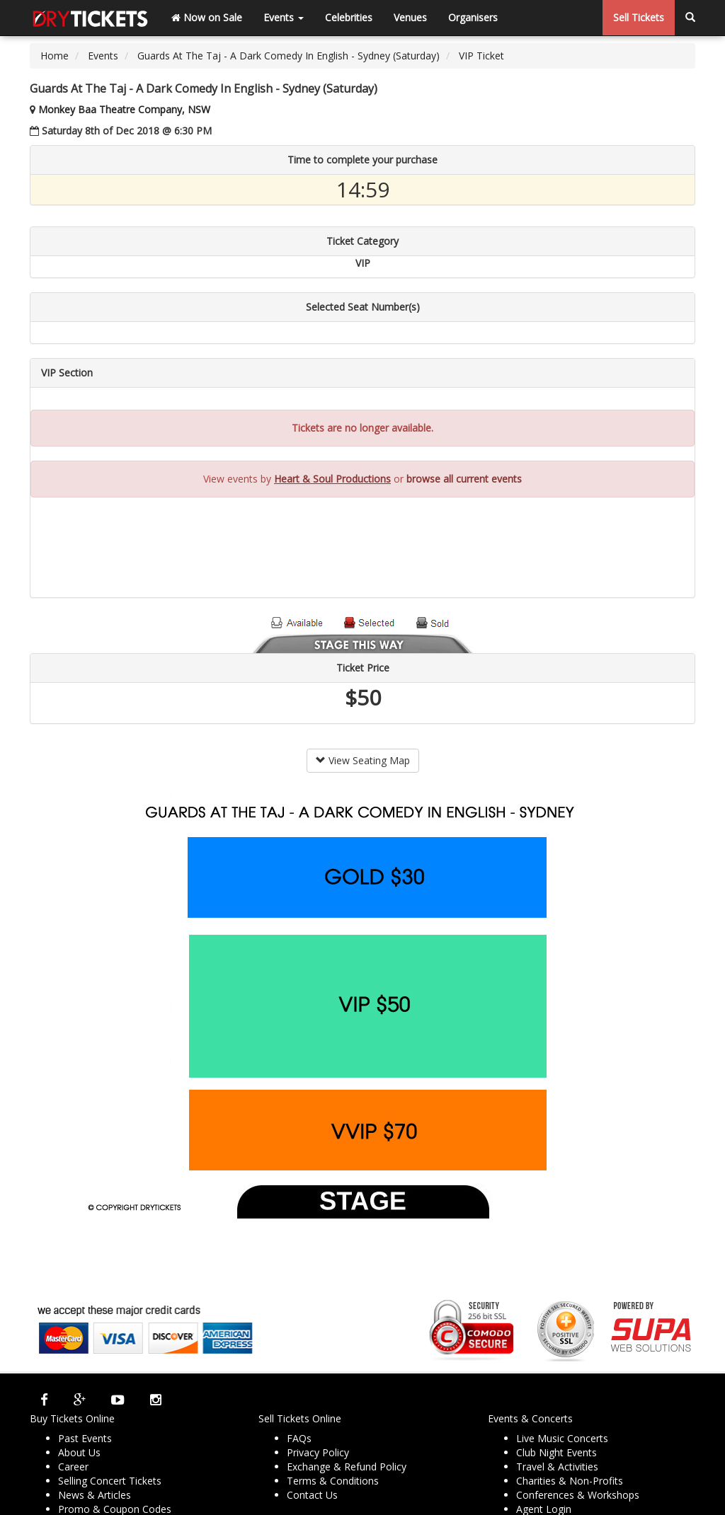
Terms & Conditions (333, 1480)
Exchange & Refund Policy (346, 1466)
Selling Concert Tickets (109, 1480)
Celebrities (348, 17)
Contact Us (312, 1495)
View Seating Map (363, 760)
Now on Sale (206, 17)
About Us (79, 1452)
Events (283, 17)
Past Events (85, 1438)
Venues (410, 17)
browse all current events (464, 478)
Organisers (473, 17)
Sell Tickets (638, 17)
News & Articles (94, 1495)
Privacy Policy (318, 1452)
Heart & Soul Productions (332, 478)
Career (73, 1466)
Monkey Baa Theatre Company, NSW (124, 109)
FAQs (299, 1438)
